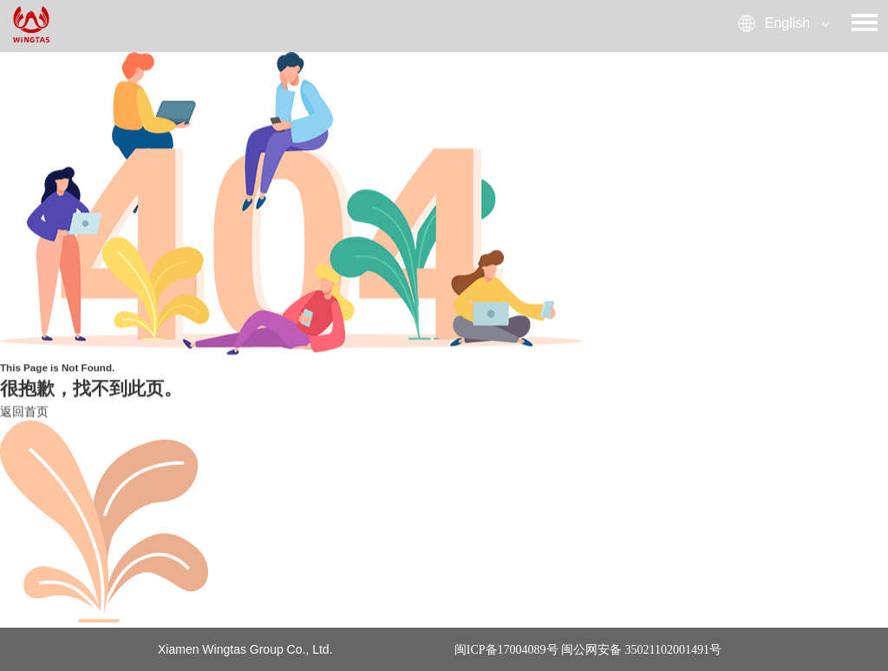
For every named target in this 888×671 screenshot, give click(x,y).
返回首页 (24, 412)
